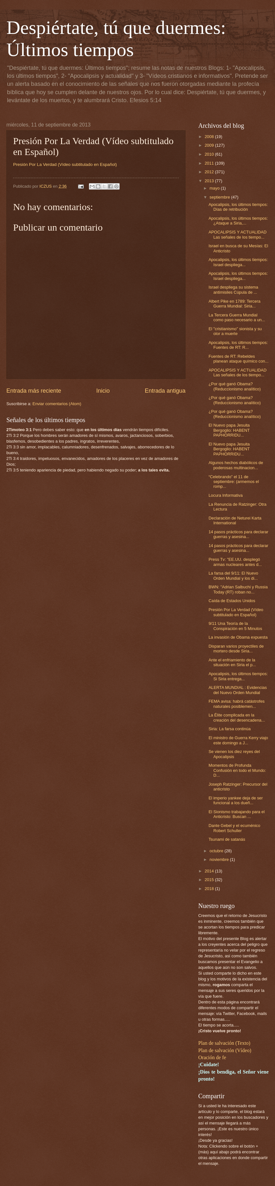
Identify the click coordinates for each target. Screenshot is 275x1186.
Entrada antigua (165, 391)
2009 (210, 145)
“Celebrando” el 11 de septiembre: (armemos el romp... (233, 481)
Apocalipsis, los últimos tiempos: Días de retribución (238, 207)
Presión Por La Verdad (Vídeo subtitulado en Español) (235, 612)
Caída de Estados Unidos (231, 600)
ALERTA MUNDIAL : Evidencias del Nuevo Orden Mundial (237, 690)
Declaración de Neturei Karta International (234, 520)
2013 (210, 180)
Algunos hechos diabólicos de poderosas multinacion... (235, 465)
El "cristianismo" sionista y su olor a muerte (235, 331)
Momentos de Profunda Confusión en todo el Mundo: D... (237, 770)
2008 (210, 136)
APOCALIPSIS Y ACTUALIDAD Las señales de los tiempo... (237, 234)
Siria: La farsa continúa (229, 728)
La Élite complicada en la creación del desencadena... (236, 717)
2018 (210, 888)
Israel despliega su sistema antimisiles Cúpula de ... (233, 289)
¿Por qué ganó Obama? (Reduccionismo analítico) (234, 386)
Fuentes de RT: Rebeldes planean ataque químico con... (238, 359)
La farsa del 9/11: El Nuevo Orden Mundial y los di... (233, 575)
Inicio (103, 391)
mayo (215, 188)
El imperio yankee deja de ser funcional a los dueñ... (235, 800)
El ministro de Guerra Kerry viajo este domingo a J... (238, 740)
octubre (216, 850)
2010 (210, 154)
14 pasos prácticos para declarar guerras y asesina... (238, 534)
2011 (210, 163)
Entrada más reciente (33, 391)
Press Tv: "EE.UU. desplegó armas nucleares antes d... (235, 562)
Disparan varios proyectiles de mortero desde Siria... (235, 648)
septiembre (220, 197)
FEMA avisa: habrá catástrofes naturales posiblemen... (236, 703)
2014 (210, 871)
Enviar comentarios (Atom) (57, 403)
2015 (210, 879)
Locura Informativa (225, 495)
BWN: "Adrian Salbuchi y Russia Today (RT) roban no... (238, 589)
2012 (210, 171)
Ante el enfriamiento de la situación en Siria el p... (232, 662)
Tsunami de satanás (226, 839)
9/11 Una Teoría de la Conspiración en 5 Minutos (235, 626)
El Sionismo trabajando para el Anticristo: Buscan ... (236, 814)
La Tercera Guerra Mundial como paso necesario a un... (236, 317)
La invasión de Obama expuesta (238, 637)
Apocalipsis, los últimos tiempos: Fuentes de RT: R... (238, 345)
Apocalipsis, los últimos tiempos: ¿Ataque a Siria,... (238, 220)
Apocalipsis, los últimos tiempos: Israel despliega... (238, 262)
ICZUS (46, 186)
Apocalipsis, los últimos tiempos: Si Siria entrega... (238, 676)
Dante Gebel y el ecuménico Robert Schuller (234, 828)
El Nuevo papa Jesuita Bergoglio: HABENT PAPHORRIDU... (229, 430)
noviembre (219, 859)
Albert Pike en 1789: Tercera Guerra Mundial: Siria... (234, 303)
